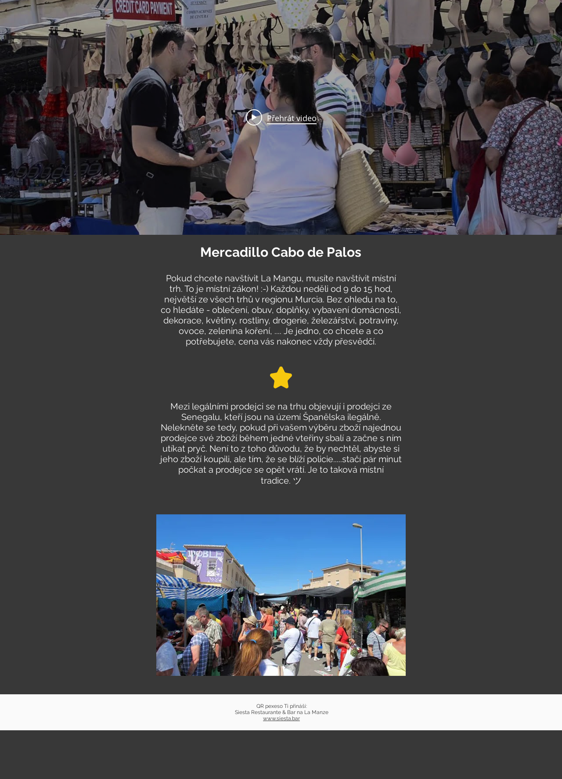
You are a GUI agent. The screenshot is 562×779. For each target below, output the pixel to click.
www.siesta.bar (281, 718)
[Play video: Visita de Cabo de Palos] (281, 117)
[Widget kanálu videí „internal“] (281, 117)
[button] (281, 595)
